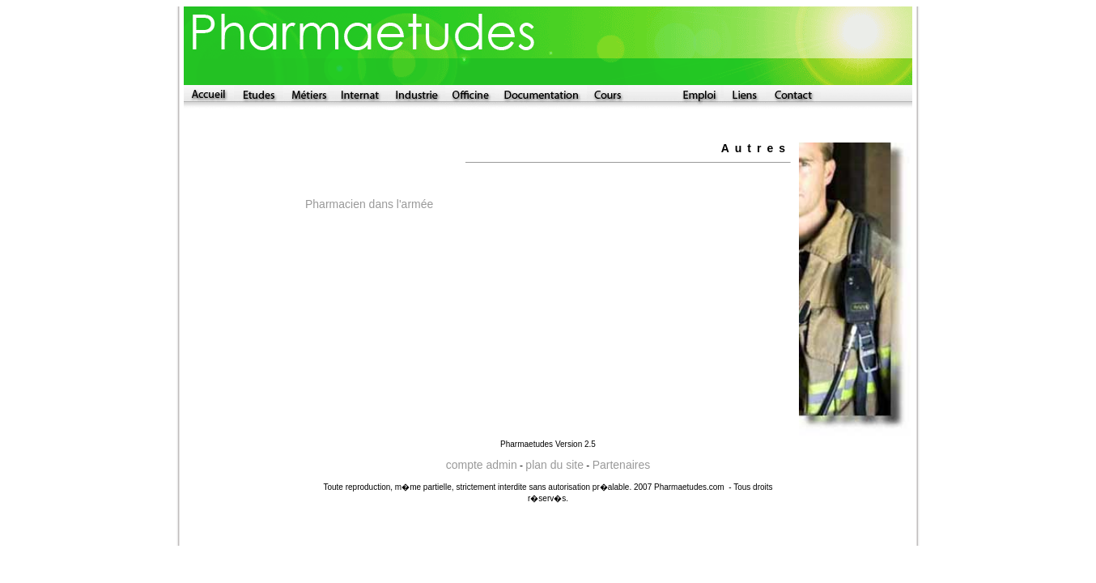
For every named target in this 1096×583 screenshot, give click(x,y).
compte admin (481, 464)
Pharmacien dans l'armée (369, 204)
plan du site (554, 464)
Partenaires (622, 464)
